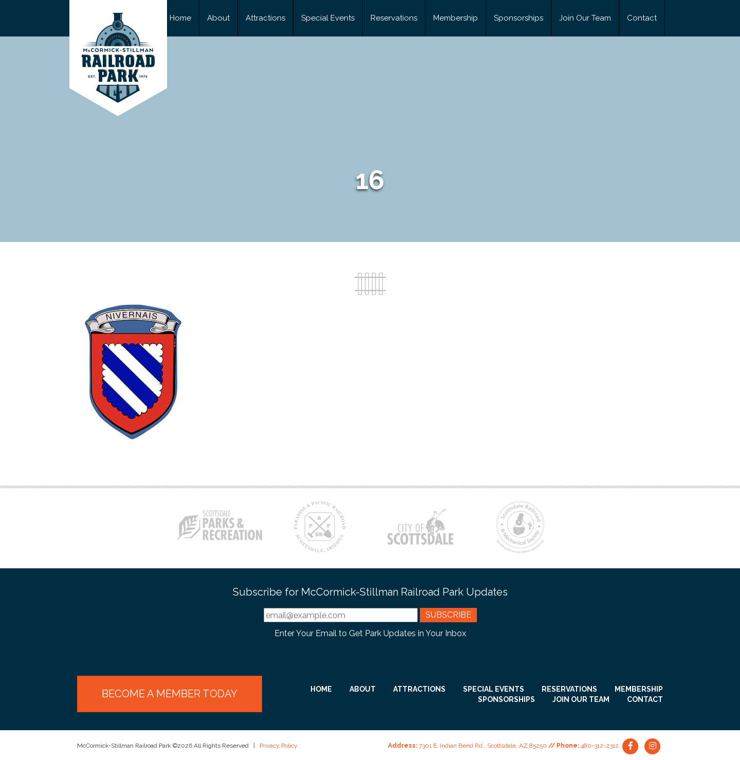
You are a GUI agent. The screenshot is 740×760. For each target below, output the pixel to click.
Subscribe (448, 615)
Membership (455, 18)
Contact (642, 18)
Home (180, 18)
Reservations (394, 18)
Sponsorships (518, 18)
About (218, 18)
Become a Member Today (169, 694)
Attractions (265, 18)
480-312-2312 (600, 745)
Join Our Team (585, 18)
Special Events (328, 18)
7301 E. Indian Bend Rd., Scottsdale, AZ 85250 (483, 745)
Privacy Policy (279, 745)
